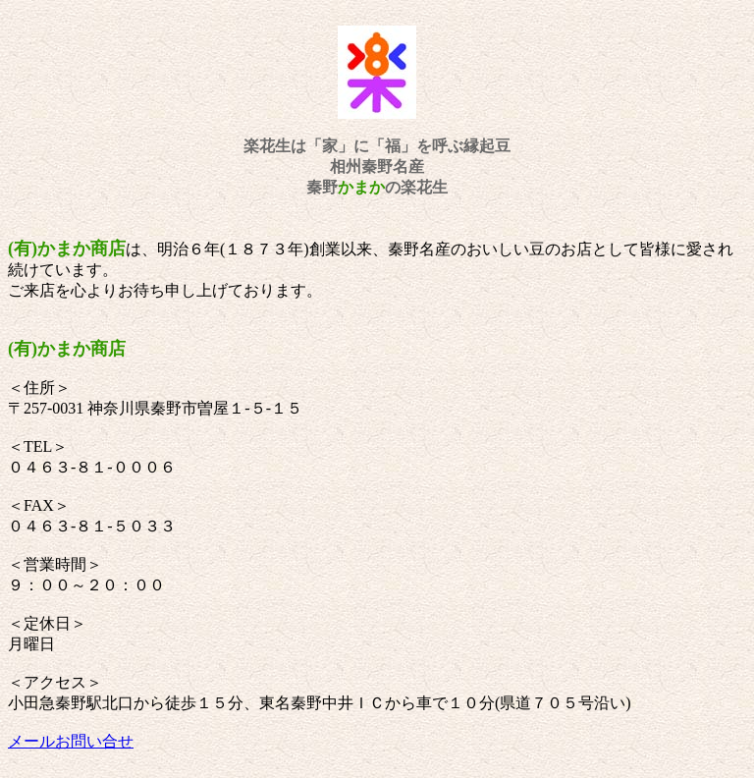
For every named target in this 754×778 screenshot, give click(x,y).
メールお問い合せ (71, 741)
